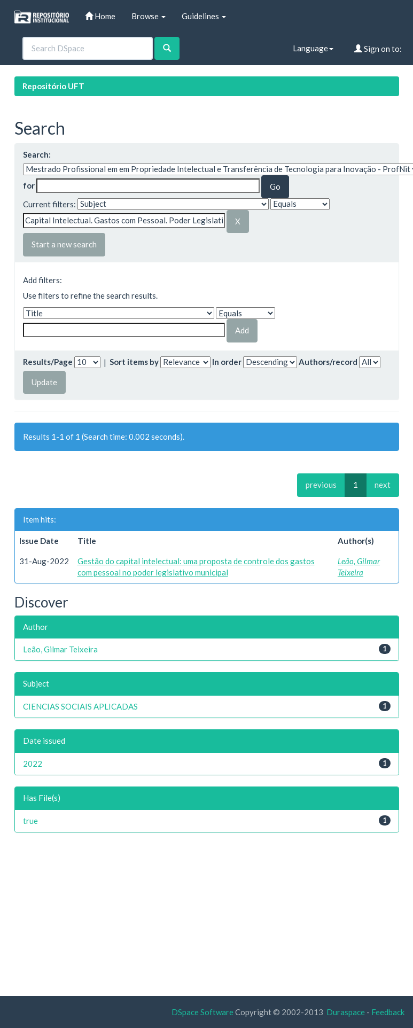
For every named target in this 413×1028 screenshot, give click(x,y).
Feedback (387, 1012)
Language (313, 48)
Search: (37, 154)
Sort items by (134, 362)
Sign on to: (378, 48)
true (30, 820)
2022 (32, 763)
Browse (148, 16)
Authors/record (328, 362)
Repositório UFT (53, 86)
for (29, 185)
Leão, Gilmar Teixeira (60, 649)
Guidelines (204, 16)
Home (100, 16)
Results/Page (48, 362)
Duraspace (345, 1012)
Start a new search (64, 244)
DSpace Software (202, 1012)
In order (226, 362)
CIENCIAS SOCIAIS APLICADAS (80, 706)
